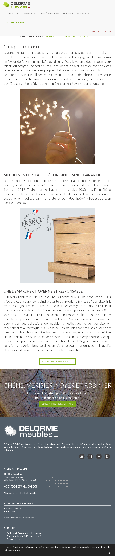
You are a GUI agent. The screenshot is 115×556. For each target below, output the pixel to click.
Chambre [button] (29, 13)
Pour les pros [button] (15, 22)
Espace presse (12, 539)
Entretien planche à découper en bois (23, 536)
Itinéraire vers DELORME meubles (20, 493)
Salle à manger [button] (49, 13)
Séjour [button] (68, 13)
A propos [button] (12, 13)
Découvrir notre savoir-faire (57, 404)
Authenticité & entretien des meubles (23, 533)
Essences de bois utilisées (57, 361)
